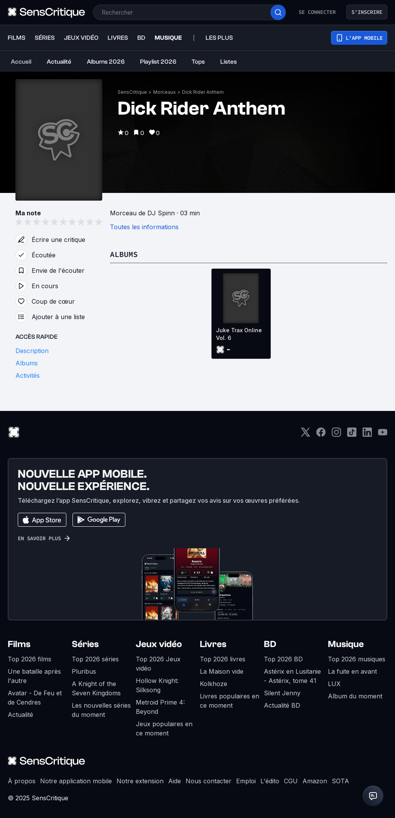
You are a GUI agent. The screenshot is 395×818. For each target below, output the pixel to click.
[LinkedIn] (367, 434)
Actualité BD (282, 705)
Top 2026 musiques (356, 659)
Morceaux (164, 92)
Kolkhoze (213, 684)
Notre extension (140, 781)
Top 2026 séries (95, 659)
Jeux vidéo (159, 644)
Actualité (20, 714)
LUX (334, 684)
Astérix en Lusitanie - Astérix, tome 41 (292, 676)
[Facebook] (321, 434)
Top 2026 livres (222, 659)
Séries (85, 644)
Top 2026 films (29, 659)
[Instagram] (336, 434)
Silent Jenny (282, 693)
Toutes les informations (144, 227)
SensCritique (132, 92)
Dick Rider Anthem (203, 92)
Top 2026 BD (283, 659)
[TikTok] (351, 434)
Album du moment (355, 696)
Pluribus (84, 671)
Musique (346, 644)
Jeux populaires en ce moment (164, 728)
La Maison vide (221, 671)
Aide (174, 781)
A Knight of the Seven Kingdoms (96, 688)
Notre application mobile (76, 781)
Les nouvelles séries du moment (101, 709)
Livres (213, 644)
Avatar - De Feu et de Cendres (35, 697)
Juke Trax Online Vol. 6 (239, 334)
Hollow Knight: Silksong (157, 685)
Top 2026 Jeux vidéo (158, 663)
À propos (21, 781)
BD (270, 644)
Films (19, 644)
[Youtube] (382, 434)
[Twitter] (305, 434)
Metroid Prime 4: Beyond (160, 706)
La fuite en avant (352, 671)
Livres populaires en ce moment (229, 700)
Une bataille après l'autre (34, 676)
